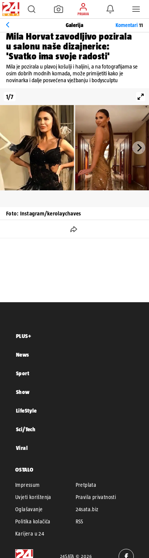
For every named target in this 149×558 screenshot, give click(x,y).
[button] (31, 9)
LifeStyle (26, 410)
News (22, 354)
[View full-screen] (140, 96)
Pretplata (86, 485)
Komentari (129, 25)
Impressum (27, 485)
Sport (22, 373)
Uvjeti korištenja (33, 497)
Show (23, 392)
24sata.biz (87, 509)
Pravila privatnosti (96, 497)
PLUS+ (23, 336)
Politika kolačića (33, 521)
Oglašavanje (29, 509)
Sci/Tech (25, 429)
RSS (79, 521)
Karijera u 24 (29, 534)
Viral (22, 448)
